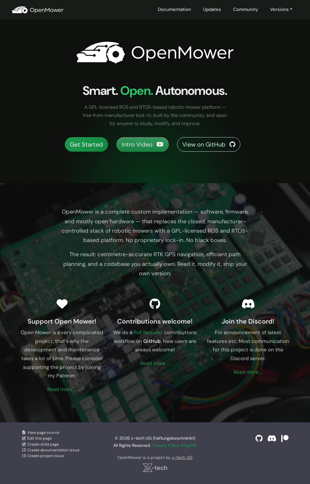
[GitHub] (259, 438)
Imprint (189, 445)
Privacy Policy (166, 445)
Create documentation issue (50, 450)
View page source (40, 432)
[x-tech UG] (155, 467)
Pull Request (148, 332)
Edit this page (36, 438)
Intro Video (142, 144)
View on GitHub (208, 144)
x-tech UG (182, 457)
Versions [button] (279, 9)
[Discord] (271, 438)
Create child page (40, 444)
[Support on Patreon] (285, 438)
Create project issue (42, 455)
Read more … (62, 389)
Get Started (86, 144)
